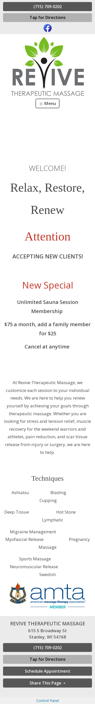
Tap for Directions (48, 17)
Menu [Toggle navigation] (47, 103)
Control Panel (47, 700)
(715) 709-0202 (47, 6)
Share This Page (46, 683)
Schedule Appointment (47, 671)
